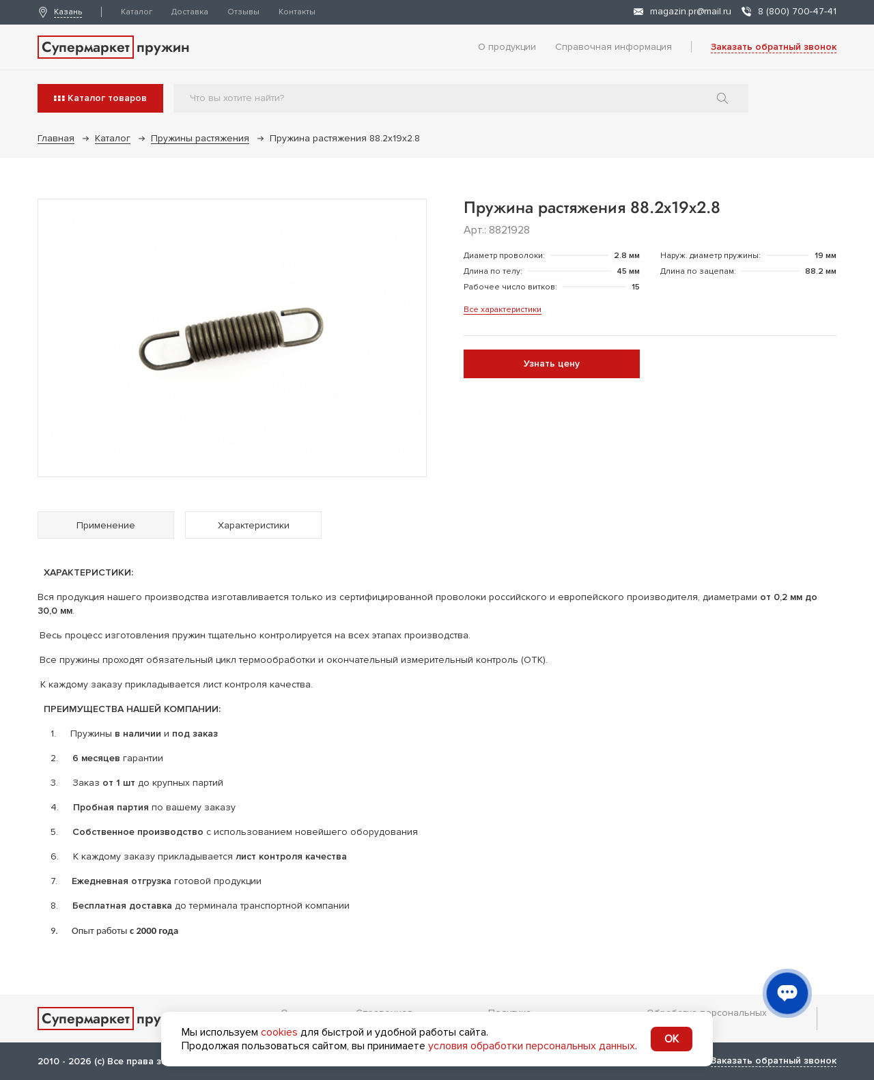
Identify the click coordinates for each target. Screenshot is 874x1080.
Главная (56, 138)
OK (671, 1039)
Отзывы (243, 12)
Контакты (297, 12)
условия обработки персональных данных (531, 1046)
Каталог (136, 12)
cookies (279, 1032)
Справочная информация (613, 47)
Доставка (189, 12)
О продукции (507, 47)
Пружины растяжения (200, 138)
